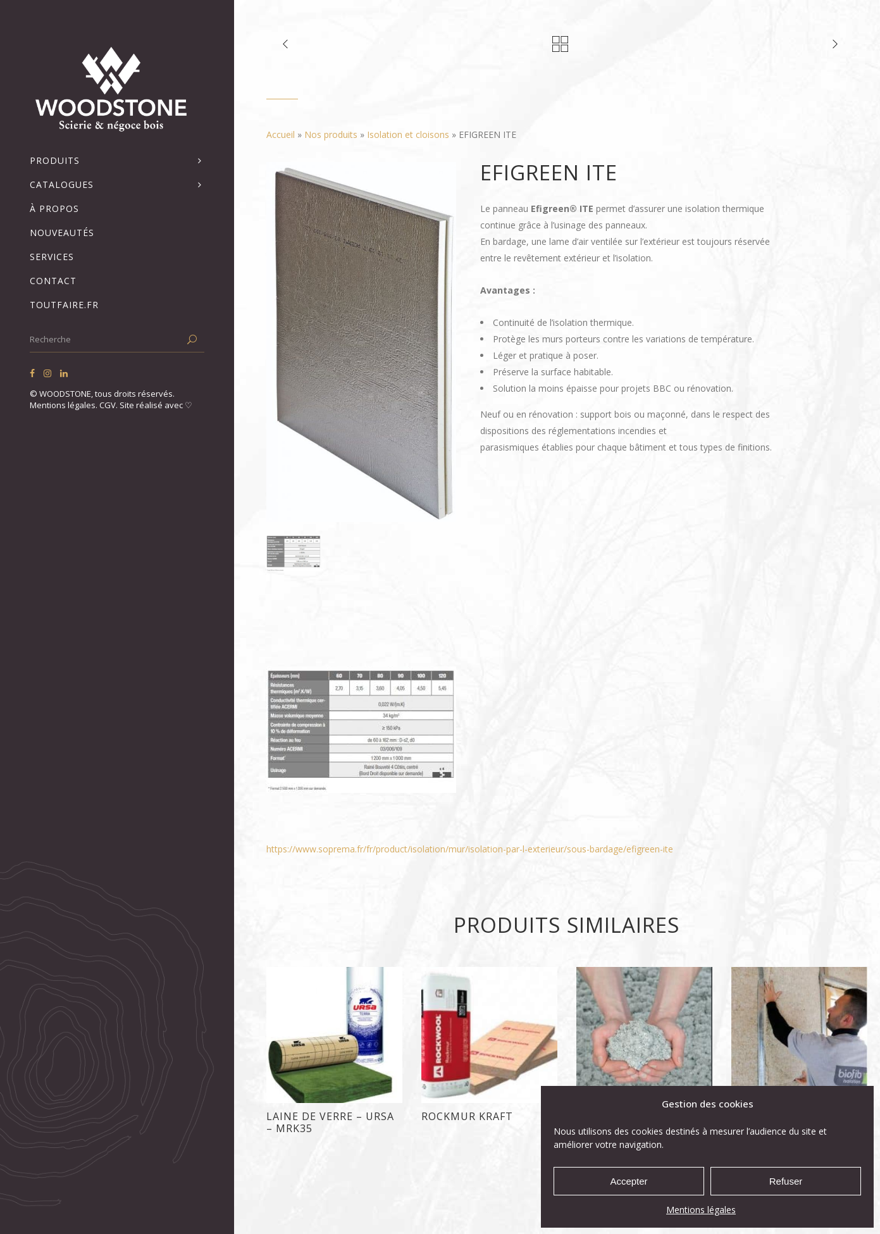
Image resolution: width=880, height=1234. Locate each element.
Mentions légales (701, 1210)
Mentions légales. (64, 405)
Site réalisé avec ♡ (156, 405)
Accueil (280, 134)
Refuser (786, 1181)
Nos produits (330, 134)
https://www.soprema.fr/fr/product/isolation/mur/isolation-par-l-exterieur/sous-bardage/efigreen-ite (469, 849)
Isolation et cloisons (408, 134)
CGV (107, 405)
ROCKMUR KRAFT (467, 1116)
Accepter (628, 1181)
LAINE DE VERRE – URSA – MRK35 (330, 1122)
